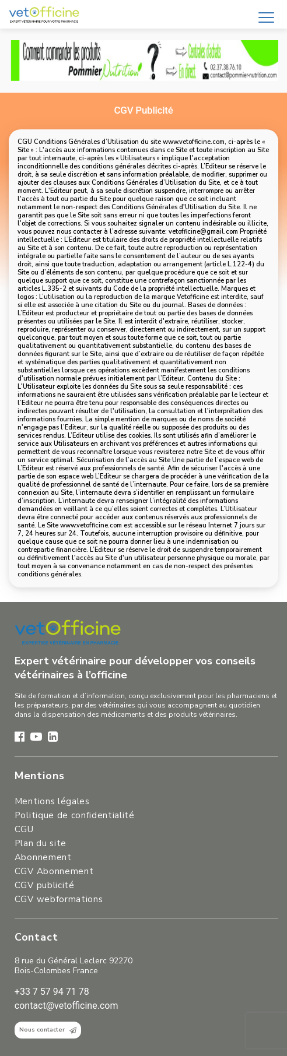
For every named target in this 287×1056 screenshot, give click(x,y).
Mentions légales (52, 801)
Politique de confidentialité (75, 815)
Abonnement (43, 857)
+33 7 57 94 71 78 (52, 991)
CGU (24, 829)
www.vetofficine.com (194, 142)
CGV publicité (45, 885)
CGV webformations (59, 899)
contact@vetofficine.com (66, 1005)
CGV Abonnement (54, 871)
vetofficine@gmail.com (203, 231)
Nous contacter (47, 1030)
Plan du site (40, 843)
